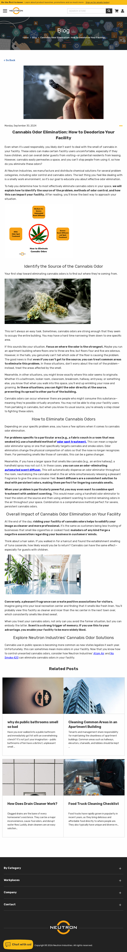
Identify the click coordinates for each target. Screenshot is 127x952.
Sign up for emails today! (97, 2)
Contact (10, 904)
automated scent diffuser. (23, 469)
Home (26, 37)
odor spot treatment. (72, 441)
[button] (18, 945)
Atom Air (98, 653)
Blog (34, 37)
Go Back (10, 60)
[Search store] (86, 10)
